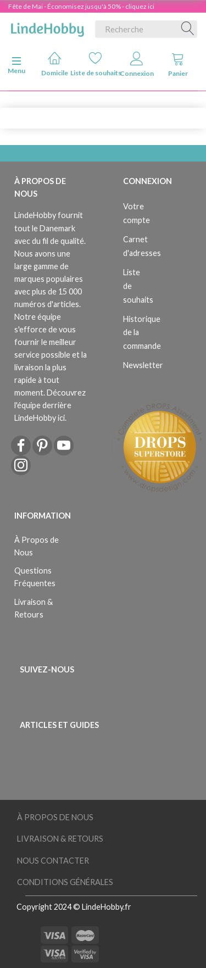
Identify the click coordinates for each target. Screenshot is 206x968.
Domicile (54, 64)
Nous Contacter (53, 860)
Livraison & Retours (33, 608)
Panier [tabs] (178, 64)
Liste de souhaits (96, 64)
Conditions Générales (65, 882)
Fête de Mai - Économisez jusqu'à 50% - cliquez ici (81, 6)
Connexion (137, 64)
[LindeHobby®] (47, 27)
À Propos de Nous (36, 546)
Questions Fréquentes (34, 577)
